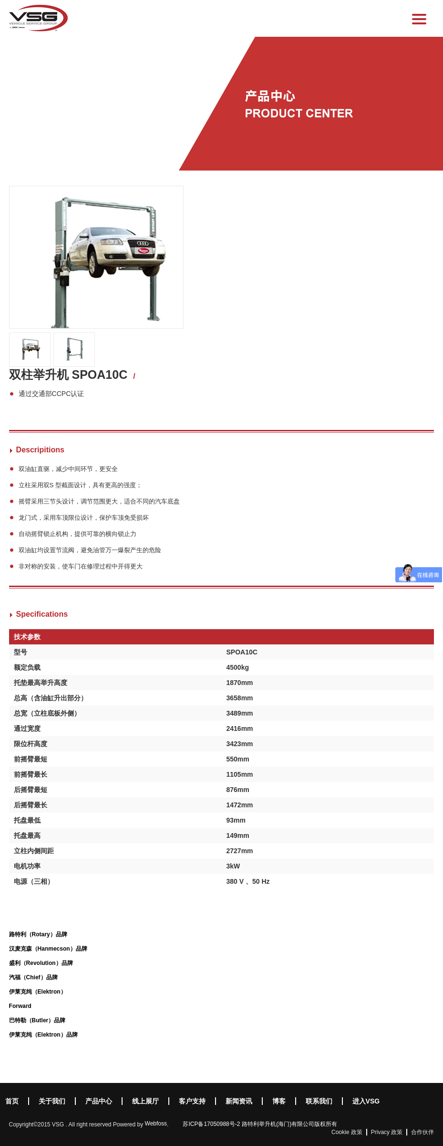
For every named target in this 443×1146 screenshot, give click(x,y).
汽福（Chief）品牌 (33, 977)
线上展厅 (145, 1101)
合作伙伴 (422, 1132)
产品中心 (98, 1101)
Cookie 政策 (346, 1132)
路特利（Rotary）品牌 (38, 934)
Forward (20, 1006)
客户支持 (192, 1101)
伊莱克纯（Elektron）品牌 (43, 1034)
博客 (279, 1101)
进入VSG (366, 1101)
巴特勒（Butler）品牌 (37, 1020)
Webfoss (156, 1123)
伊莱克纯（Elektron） (37, 991)
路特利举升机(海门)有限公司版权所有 (289, 1124)
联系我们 (319, 1101)
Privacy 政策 (387, 1132)
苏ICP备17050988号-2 (211, 1124)
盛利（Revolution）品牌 (41, 963)
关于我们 (52, 1101)
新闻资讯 (239, 1101)
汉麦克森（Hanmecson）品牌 (48, 948)
